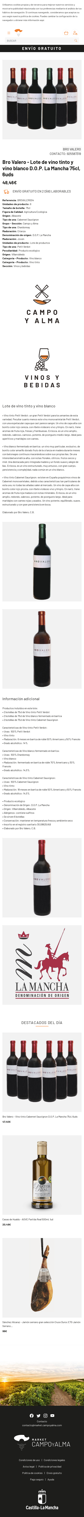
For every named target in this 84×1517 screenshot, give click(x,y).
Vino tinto (21, 262)
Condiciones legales (54, 1460)
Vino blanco (22, 258)
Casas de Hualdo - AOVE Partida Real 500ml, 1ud (27, 1219)
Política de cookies (32, 1472)
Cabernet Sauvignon (20, 219)
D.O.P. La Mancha (26, 235)
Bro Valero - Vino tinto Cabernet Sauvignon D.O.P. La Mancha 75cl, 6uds (40, 1116)
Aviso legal (28, 1466)
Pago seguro (37, 1479)
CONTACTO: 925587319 (65, 154)
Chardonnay (16, 227)
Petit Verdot (16, 246)
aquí (42, 20)
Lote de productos (26, 242)
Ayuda (51, 1479)
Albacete (11, 215)
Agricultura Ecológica (24, 211)
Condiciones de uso (29, 1460)
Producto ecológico (21, 250)
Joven (13, 238)
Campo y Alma (20, 223)
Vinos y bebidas (16, 265)
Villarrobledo (13, 254)
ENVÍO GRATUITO (42, 48)
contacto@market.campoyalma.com (42, 1425)
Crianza (14, 231)
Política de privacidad (49, 1466)
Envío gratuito (54, 1472)
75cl (16, 207)
